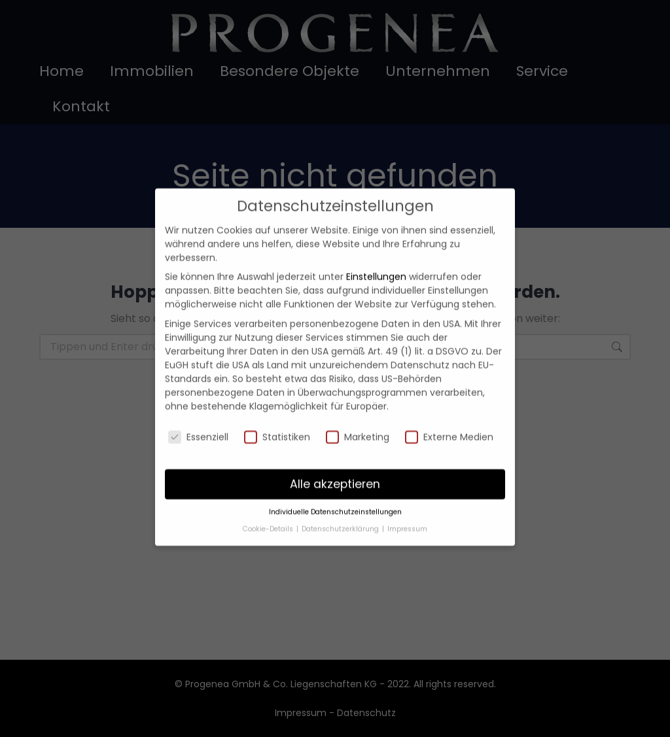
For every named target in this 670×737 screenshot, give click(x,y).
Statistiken (277, 419)
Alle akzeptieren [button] (335, 467)
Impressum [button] (407, 511)
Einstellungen (376, 259)
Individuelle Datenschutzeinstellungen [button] (335, 495)
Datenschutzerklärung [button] (341, 511)
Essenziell (198, 419)
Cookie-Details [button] (269, 511)
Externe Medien (449, 419)
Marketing (357, 419)
